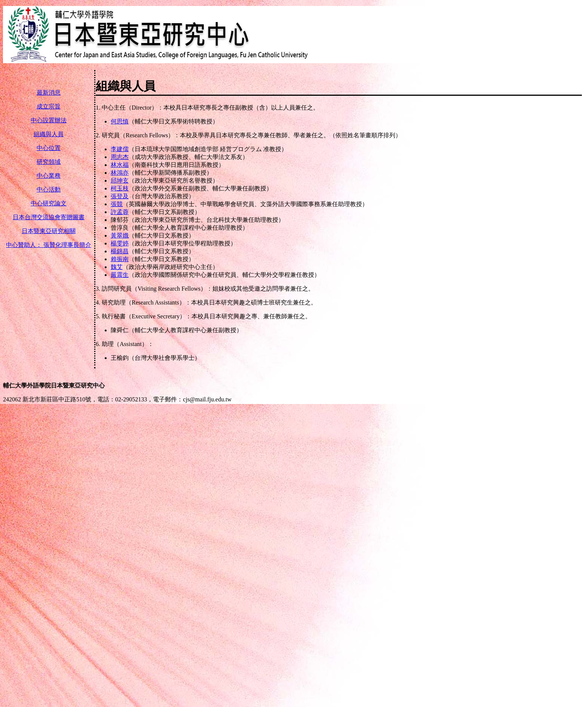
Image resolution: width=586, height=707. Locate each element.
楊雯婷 (120, 243)
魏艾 (117, 267)
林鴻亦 (120, 172)
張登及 (120, 196)
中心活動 (49, 189)
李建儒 (120, 149)
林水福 (120, 165)
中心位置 (49, 148)
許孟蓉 (120, 212)
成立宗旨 (49, 106)
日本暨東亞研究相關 (49, 231)
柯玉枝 (120, 188)
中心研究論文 (49, 203)
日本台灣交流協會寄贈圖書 (49, 217)
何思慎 (120, 121)
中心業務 (49, 175)
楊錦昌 (120, 251)
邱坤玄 (120, 180)
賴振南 (120, 259)
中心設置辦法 (49, 120)
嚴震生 (120, 275)
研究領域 (49, 162)
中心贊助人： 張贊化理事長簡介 (48, 245)
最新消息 (49, 92)
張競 (117, 204)
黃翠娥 (120, 235)
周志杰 (120, 157)
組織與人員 (49, 134)
